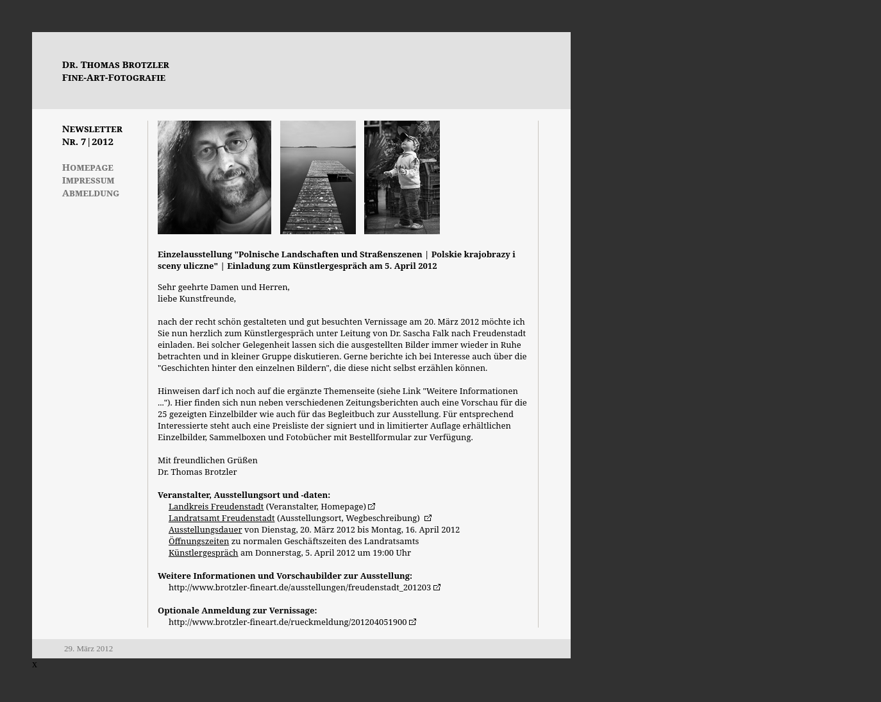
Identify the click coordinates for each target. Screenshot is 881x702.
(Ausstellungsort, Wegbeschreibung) (295, 518)
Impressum (88, 179)
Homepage (87, 166)
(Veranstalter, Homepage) (267, 506)
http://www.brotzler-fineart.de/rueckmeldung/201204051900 (288, 622)
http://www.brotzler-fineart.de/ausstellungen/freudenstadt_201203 (300, 587)
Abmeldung (90, 192)
